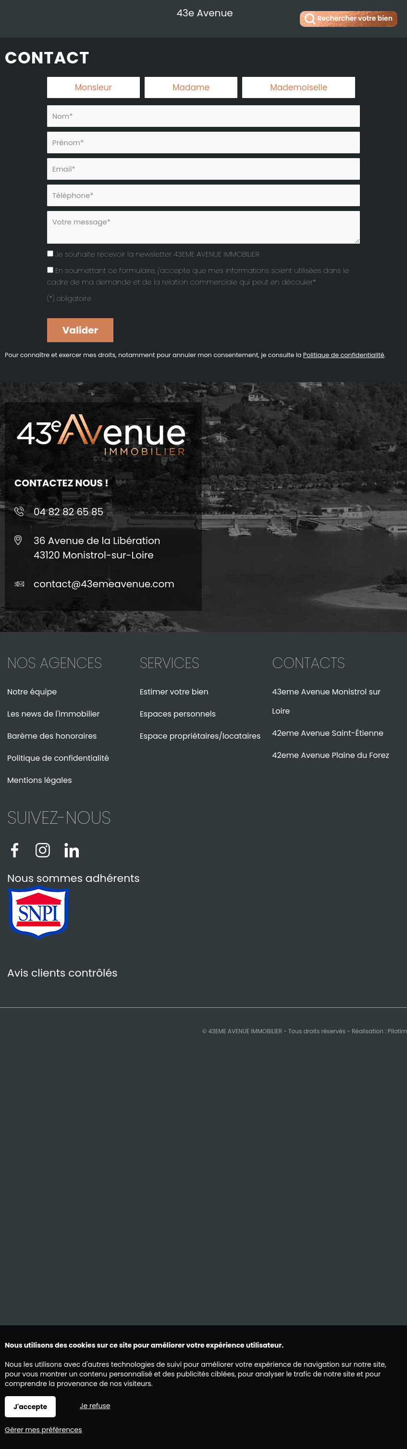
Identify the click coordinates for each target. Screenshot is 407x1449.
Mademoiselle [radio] (298, 87)
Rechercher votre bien (349, 19)
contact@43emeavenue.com (104, 584)
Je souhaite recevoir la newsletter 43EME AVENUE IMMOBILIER (157, 254)
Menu (18, 17)
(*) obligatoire (69, 298)
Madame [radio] (191, 87)
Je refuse (95, 1406)
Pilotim (397, 1031)
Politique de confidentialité (343, 355)
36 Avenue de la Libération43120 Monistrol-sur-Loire (97, 548)
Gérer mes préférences (43, 1430)
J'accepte (30, 1407)
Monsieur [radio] (93, 87)
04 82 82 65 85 (68, 512)
